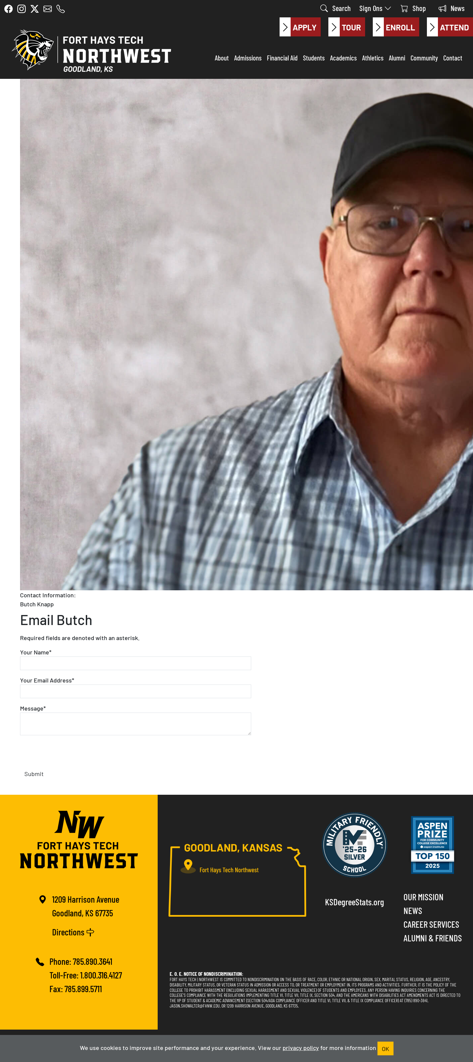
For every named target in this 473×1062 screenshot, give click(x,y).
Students (314, 57)
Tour (344, 27)
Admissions (248, 57)
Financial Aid (282, 57)
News (452, 8)
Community (424, 57)
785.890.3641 (92, 961)
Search (335, 8)
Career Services (431, 924)
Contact (452, 57)
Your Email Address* (47, 680)
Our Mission (424, 896)
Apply (298, 27)
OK (385, 1048)
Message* (33, 708)
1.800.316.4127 (101, 974)
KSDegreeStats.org (354, 901)
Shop (413, 8)
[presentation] (71, 754)
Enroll (394, 27)
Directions (73, 931)
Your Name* (35, 652)
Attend (448, 27)
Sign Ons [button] (375, 8)
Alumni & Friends (433, 937)
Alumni (397, 57)
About (222, 57)
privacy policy (301, 1047)
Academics (343, 57)
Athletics (372, 57)
